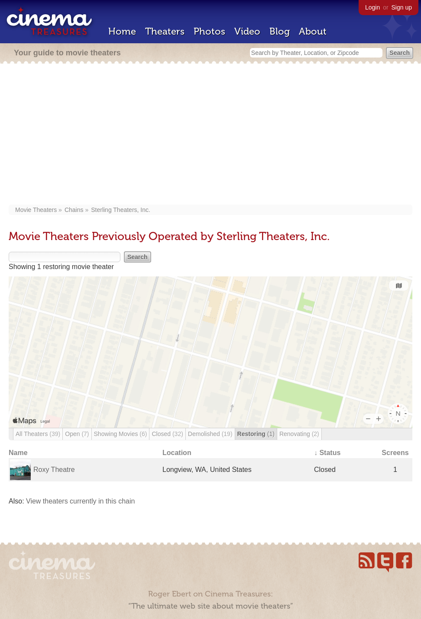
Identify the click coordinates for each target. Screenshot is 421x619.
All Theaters (38, 433)
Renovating (299, 433)
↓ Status (327, 452)
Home (122, 31)
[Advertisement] (211, 135)
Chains (74, 209)
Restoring (256, 433)
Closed (167, 433)
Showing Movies (120, 433)
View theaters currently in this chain (80, 501)
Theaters (165, 31)
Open (77, 433)
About (313, 31)
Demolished (210, 433)
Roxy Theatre (54, 469)
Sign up (402, 7)
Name (18, 452)
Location (176, 452)
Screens (395, 452)
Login (372, 7)
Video (247, 31)
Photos (209, 31)
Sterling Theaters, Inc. (120, 209)
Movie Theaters (36, 209)
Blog (279, 31)
